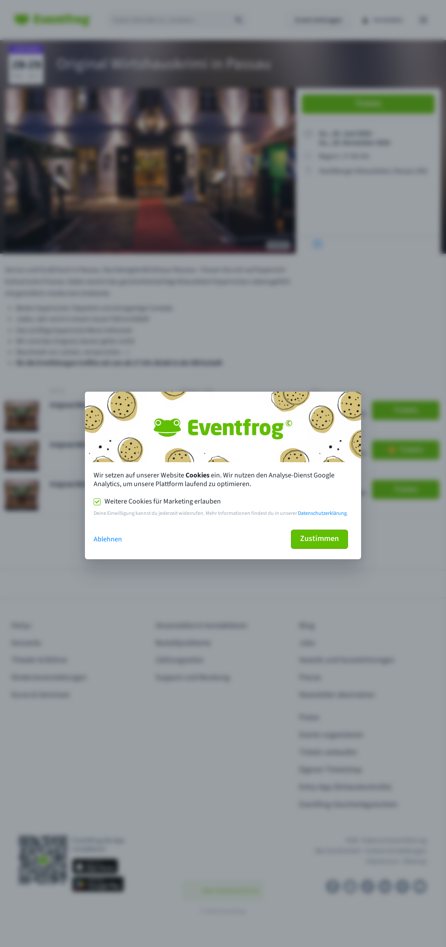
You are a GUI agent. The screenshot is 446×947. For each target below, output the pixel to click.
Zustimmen (319, 538)
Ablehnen (108, 539)
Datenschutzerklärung (322, 513)
